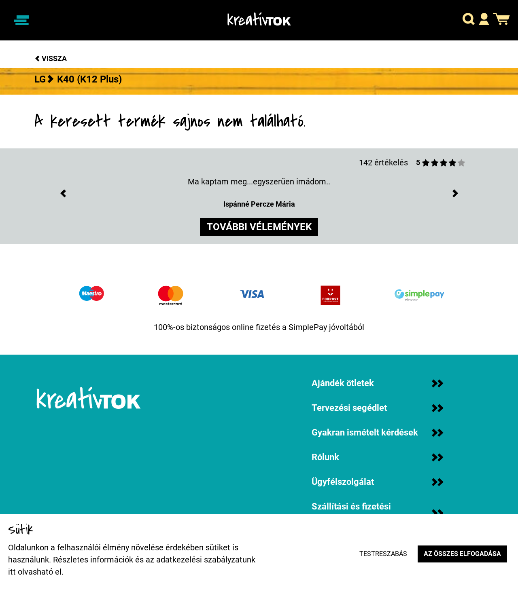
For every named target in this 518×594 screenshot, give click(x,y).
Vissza (50, 58)
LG (40, 79)
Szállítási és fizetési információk (377, 513)
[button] (469, 20)
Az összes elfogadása (462, 554)
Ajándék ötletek (377, 383)
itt (12, 572)
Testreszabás (382, 554)
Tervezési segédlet (377, 408)
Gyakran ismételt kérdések (377, 432)
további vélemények (259, 227)
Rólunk (377, 457)
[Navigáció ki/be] (21, 20)
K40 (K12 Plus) (89, 79)
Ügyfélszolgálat (377, 482)
